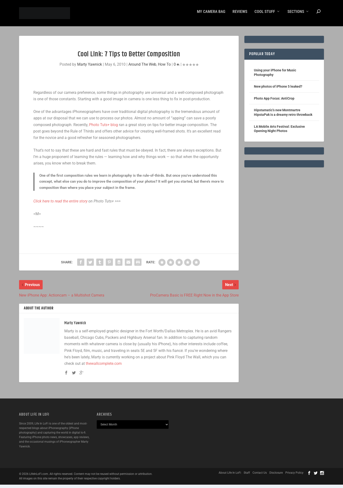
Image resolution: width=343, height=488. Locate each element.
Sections (296, 15)
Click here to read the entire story (60, 204)
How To (164, 67)
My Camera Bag (211, 15)
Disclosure (276, 476)
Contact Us (259, 476)
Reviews (239, 15)
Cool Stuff (264, 15)
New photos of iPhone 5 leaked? (278, 90)
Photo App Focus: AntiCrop (274, 102)
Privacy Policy (294, 476)
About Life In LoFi (230, 476)
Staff (247, 476)
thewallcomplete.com (104, 367)
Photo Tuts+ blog (103, 128)
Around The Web (142, 67)
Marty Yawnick (89, 67)
